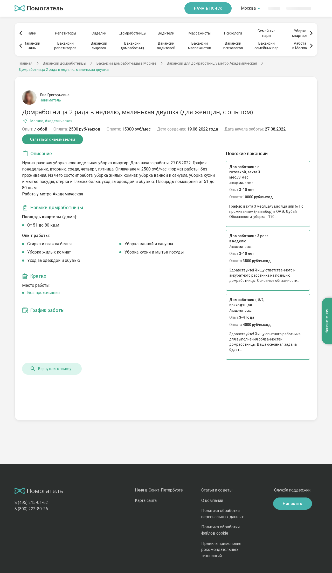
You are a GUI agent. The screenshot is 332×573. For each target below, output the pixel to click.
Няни (32, 33)
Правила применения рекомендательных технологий (221, 549)
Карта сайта (146, 500)
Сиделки (99, 33)
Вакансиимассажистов (199, 45)
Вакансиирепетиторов (65, 45)
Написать (292, 503)
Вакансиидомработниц (132, 45)
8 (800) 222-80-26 (31, 508)
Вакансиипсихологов (233, 45)
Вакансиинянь (32, 45)
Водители (166, 33)
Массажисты (200, 33)
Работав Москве (300, 45)
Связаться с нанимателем (52, 139)
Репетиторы (65, 33)
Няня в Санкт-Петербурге (159, 490)
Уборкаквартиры (300, 33)
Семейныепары (266, 33)
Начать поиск (208, 8)
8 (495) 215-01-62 (31, 502)
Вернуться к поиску (50, 369)
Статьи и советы (217, 490)
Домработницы (132, 33)
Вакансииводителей (166, 45)
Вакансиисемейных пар (266, 45)
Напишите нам (327, 320)
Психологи (233, 33)
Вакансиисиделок (99, 45)
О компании (212, 500)
